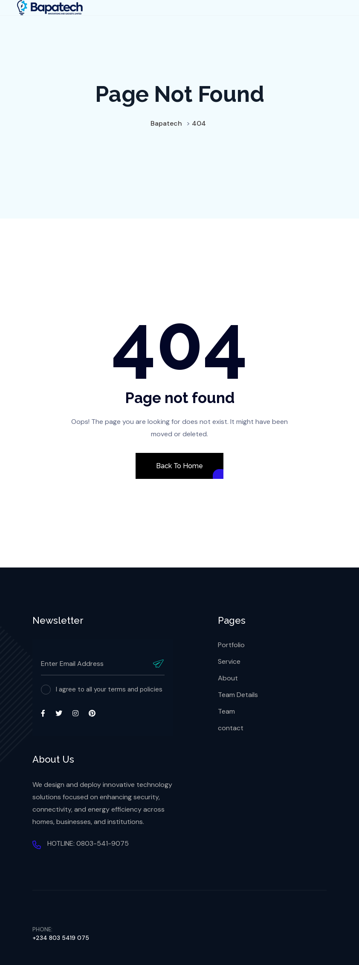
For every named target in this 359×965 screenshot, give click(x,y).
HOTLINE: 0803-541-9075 (88, 843)
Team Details (238, 694)
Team (226, 711)
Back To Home (179, 466)
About (228, 678)
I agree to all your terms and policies (109, 689)
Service (229, 661)
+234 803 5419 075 (60, 938)
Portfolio (231, 644)
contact (230, 727)
